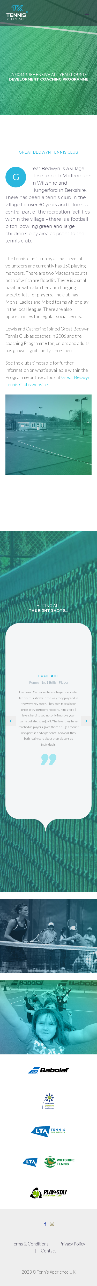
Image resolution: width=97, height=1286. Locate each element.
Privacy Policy (72, 1244)
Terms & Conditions (30, 1244)
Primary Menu (87, 13)
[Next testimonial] (86, 721)
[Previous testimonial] (10, 721)
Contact (48, 1251)
